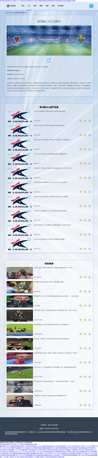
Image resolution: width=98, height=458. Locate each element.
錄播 (41, 5)
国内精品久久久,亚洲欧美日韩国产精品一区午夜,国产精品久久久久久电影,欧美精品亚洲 (27, 446)
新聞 (53, 5)
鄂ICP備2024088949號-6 (51, 428)
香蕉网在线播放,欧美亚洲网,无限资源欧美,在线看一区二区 (30, 453)
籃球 (35, 5)
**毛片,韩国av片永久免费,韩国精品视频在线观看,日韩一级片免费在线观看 (44, 448)
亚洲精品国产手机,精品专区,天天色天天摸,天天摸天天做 (37, 450)
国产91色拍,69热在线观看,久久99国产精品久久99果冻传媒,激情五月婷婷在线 (40, 457)
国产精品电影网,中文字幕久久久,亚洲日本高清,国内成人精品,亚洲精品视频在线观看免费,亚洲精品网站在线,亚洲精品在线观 (37, 1)
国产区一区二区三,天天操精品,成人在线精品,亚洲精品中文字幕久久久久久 (71, 453)
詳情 (49, 59)
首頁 (23, 5)
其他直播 (60, 5)
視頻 (47, 5)
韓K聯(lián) (23, 12)
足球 (29, 5)
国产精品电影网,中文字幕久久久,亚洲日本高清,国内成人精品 (18, 444)
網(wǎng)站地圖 (52, 425)
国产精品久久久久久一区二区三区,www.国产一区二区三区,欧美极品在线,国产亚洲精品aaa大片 (38, 451)
